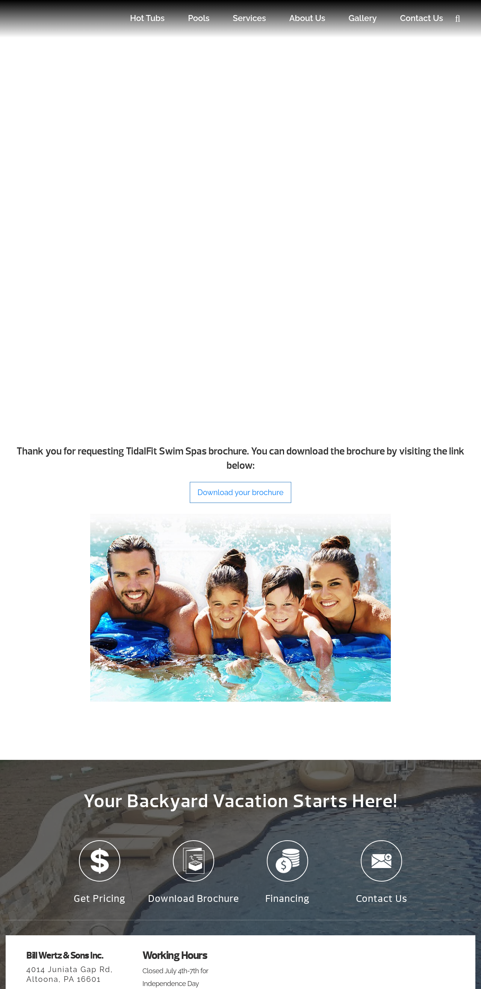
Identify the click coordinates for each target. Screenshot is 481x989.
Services (249, 18)
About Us (307, 18)
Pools (198, 18)
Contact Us (421, 18)
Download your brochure (241, 492)
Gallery (363, 18)
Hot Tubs (147, 18)
